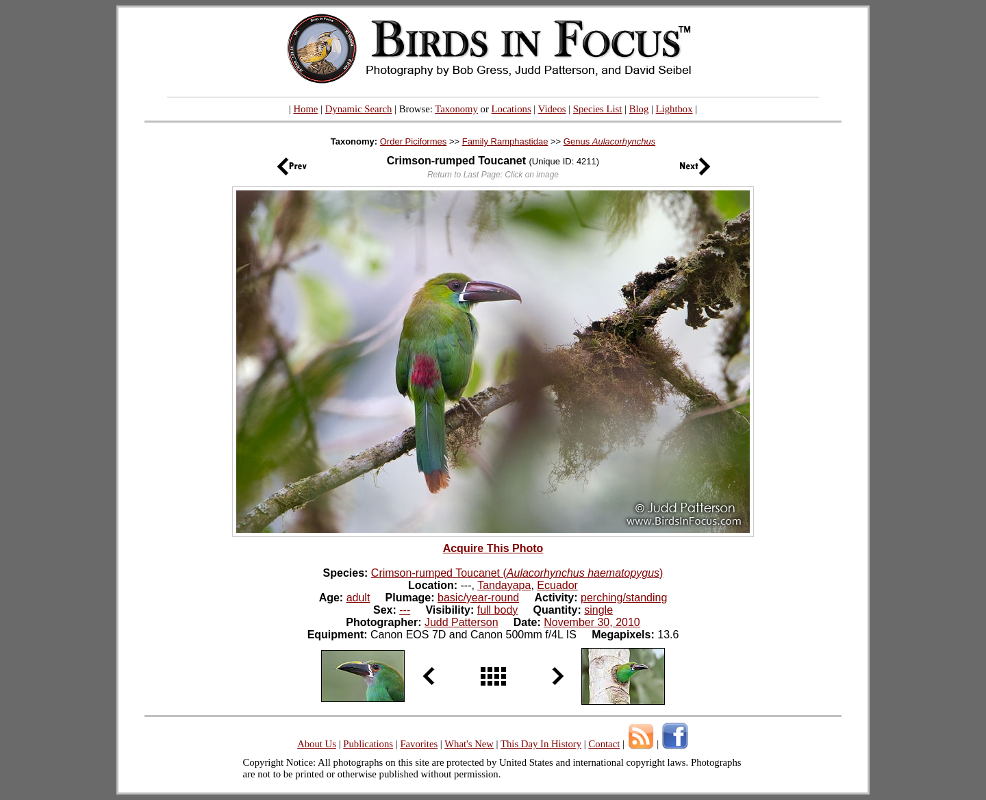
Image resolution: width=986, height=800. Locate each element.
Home (305, 108)
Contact (604, 743)
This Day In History (541, 743)
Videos (552, 108)
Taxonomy (456, 108)
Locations (511, 108)
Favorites (419, 743)
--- (404, 610)
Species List (597, 108)
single (598, 610)
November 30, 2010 (592, 622)
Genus (609, 141)
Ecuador (557, 585)
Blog (639, 108)
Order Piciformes (413, 141)
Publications (368, 743)
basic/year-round (478, 597)
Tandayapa (504, 585)
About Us (316, 743)
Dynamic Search (358, 108)
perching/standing (624, 597)
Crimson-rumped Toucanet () (517, 573)
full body (497, 610)
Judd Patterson (461, 622)
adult (358, 597)
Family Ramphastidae (505, 141)
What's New (469, 743)
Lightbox (674, 108)
